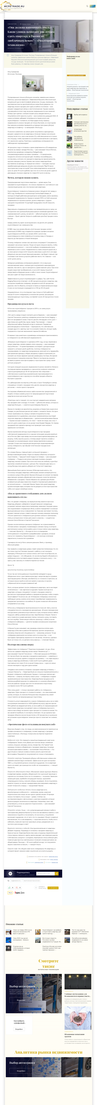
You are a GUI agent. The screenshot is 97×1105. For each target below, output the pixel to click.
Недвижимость (16, 880)
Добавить (40, 887)
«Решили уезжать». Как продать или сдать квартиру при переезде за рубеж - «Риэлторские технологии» (78, 87)
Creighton (12, 24)
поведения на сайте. (39, 862)
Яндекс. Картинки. (54, 859)
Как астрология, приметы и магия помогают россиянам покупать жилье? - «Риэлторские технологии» (78, 97)
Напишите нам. (55, 862)
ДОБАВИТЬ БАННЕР (76, 75)
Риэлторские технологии (32, 880)
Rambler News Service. (53, 856)
